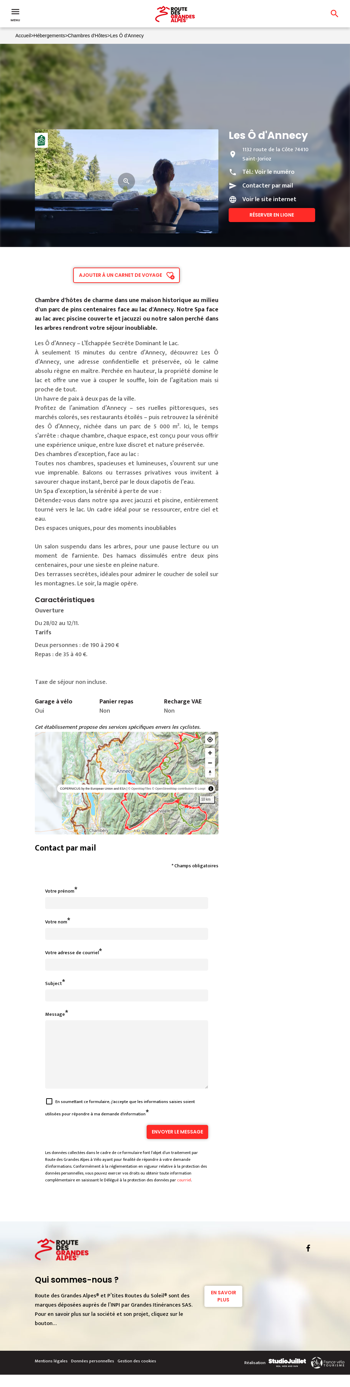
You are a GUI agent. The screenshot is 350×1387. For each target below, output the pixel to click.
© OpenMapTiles (139, 788)
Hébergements (49, 35)
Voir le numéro (275, 172)
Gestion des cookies (137, 1373)
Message (55, 1014)
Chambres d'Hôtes (87, 35)
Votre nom (56, 922)
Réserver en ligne (272, 214)
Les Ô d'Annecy (127, 35)
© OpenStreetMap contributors (173, 788)
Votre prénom (59, 891)
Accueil (23, 35)
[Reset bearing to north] (210, 773)
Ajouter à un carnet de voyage (120, 275)
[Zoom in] (210, 753)
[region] (126, 783)
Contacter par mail (267, 186)
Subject (53, 983)
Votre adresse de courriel (72, 953)
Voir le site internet (269, 199)
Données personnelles (92, 1373)
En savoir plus (223, 1308)
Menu (15, 14)
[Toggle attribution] (211, 789)
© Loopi (200, 788)
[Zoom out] (210, 763)
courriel (184, 1192)
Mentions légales (51, 1373)
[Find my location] (210, 739)
